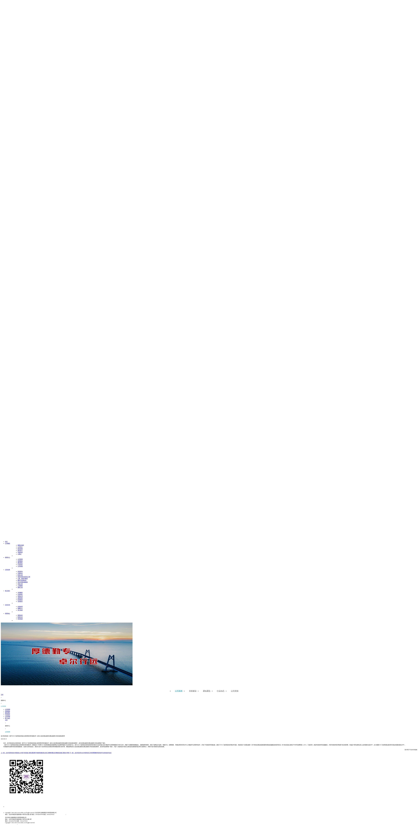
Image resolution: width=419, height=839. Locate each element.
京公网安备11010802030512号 (240, 158)
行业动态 (177, 66)
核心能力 (249, 6)
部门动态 (200, 66)
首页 (200, 6)
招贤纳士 (274, 6)
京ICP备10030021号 (221, 158)
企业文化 (261, 6)
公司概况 (211, 6)
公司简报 (189, 66)
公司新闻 (142, 66)
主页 (267, 66)
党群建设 (153, 66)
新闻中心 (224, 6)
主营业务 (236, 6)
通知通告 (165, 66)
